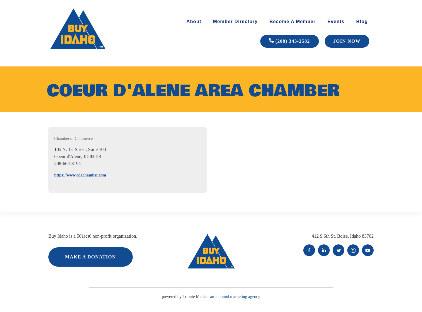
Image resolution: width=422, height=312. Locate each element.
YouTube (367, 250)
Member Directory (235, 21)
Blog (362, 21)
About (193, 21)
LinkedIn (323, 250)
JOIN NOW (346, 41)
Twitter (338, 250)
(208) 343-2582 (289, 41)
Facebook (309, 250)
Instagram (353, 250)
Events (335, 21)
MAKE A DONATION (90, 256)
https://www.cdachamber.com (80, 175)
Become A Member (292, 21)
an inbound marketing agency (235, 296)
